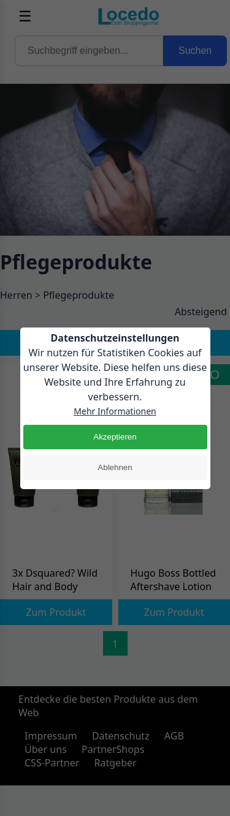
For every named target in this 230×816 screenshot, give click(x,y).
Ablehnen (115, 467)
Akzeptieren (114, 436)
